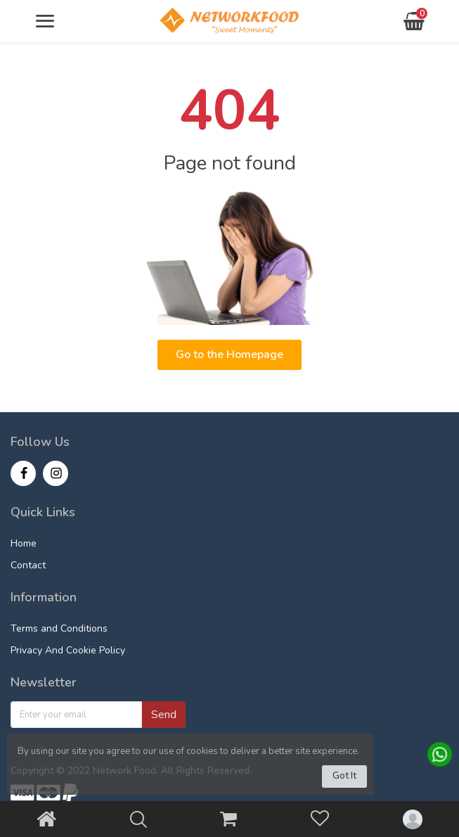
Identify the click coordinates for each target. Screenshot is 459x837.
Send (163, 714)
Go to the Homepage (229, 354)
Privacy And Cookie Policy (68, 650)
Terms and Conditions (59, 628)
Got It (344, 775)
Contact (28, 565)
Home (24, 543)
